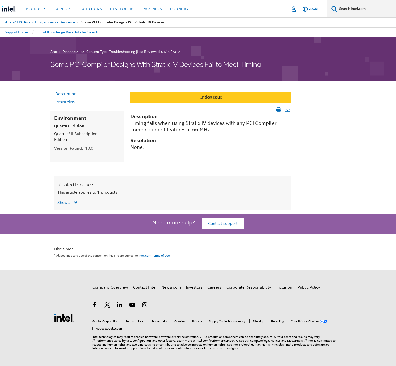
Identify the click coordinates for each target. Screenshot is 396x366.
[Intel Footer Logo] (64, 317)
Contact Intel (144, 287)
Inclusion (284, 287)
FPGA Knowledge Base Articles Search (67, 32)
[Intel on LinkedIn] (119, 305)
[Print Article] (278, 109)
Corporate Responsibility (248, 287)
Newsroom (171, 287)
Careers (214, 287)
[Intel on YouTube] (132, 305)
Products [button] (36, 9)
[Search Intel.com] (366, 9)
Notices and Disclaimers (286, 341)
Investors (194, 287)
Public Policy (308, 287)
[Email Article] (287, 109)
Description (65, 93)
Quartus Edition (69, 126)
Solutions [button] (91, 9)
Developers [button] (122, 9)
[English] (310, 9)
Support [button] (63, 9)
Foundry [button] (179, 9)
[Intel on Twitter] (107, 305)
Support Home (16, 32)
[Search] (334, 9)
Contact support (223, 223)
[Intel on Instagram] (144, 305)
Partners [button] (152, 9)
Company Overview (110, 287)
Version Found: (73, 148)
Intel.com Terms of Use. (154, 255)
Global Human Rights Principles (262, 344)
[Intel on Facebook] (94, 305)
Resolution (65, 102)
